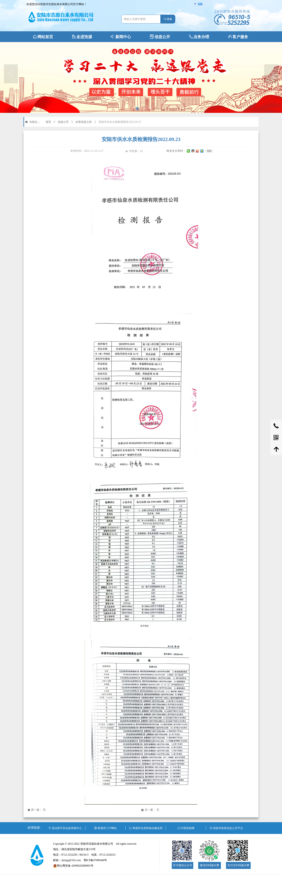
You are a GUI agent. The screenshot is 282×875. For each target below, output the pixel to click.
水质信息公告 (83, 121)
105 (209, 151)
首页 (48, 121)
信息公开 (63, 121)
